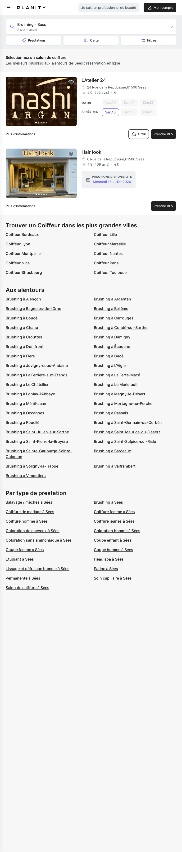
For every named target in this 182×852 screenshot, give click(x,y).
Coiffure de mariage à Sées (30, 511)
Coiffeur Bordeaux (22, 234)
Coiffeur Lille (105, 234)
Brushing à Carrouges (113, 318)
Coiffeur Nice (18, 263)
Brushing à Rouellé (22, 422)
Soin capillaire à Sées (113, 578)
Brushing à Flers (20, 356)
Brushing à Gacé (108, 356)
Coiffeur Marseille (110, 244)
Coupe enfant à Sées (113, 540)
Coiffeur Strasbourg (24, 272)
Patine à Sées (106, 568)
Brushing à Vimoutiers (26, 475)
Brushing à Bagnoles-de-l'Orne (33, 308)
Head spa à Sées (109, 559)
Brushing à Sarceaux (112, 451)
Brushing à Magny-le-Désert (119, 394)
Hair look (91, 152)
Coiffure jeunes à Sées (114, 521)
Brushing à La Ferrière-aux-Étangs (37, 375)
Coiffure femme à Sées (114, 511)
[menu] (8, 7)
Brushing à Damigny (112, 337)
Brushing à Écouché (112, 346)
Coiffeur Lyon (18, 244)
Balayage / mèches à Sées (29, 502)
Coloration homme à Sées (117, 530)
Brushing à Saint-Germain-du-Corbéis (128, 422)
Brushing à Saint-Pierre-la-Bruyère (37, 441)
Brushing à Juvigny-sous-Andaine (37, 365)
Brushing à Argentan (112, 299)
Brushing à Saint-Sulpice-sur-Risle (125, 441)
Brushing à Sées (108, 502)
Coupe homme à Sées (113, 549)
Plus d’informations (20, 134)
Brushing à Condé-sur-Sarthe (120, 327)
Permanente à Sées (23, 578)
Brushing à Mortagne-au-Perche (123, 403)
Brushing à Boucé (21, 318)
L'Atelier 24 (94, 80)
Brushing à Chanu (22, 327)
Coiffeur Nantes (108, 253)
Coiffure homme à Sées (27, 521)
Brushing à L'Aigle (110, 365)
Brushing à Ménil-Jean (26, 403)
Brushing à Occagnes (25, 413)
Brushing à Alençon (23, 299)
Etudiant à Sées (20, 559)
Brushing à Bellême (111, 308)
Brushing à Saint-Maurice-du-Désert (127, 432)
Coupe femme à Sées (25, 549)
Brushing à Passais (111, 413)
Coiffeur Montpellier (24, 253)
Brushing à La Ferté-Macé (117, 375)
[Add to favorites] (71, 82)
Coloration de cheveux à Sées (32, 530)
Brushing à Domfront (25, 346)
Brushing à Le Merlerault (116, 384)
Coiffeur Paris (106, 263)
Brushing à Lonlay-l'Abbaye (30, 394)
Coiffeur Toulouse (110, 272)
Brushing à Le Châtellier (27, 384)
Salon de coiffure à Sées (27, 587)
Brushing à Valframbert (115, 466)
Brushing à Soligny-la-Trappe (32, 466)
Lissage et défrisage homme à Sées (37, 568)
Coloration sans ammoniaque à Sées (39, 540)
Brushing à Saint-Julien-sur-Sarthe (37, 432)
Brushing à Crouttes (24, 337)
